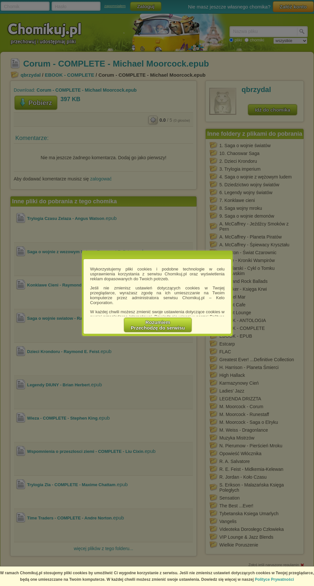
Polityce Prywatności (274, 579)
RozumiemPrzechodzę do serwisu (158, 325)
